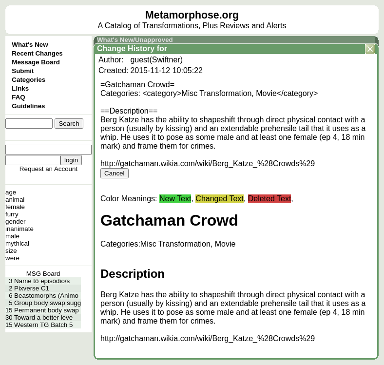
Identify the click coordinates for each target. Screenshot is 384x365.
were (12, 258)
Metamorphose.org (192, 15)
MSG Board (43, 273)
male (12, 236)
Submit (23, 71)
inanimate (19, 228)
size (11, 250)
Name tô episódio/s (42, 281)
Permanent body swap (46, 310)
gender (15, 221)
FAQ (18, 97)
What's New (30, 44)
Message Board (36, 62)
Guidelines (28, 106)
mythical (17, 243)
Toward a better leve (43, 317)
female (15, 207)
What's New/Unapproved (135, 39)
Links (20, 88)
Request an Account (48, 169)
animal (14, 199)
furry (12, 214)
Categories (28, 79)
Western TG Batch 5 (43, 324)
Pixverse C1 (31, 288)
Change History (125, 48)
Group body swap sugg (47, 303)
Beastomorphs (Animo (46, 295)
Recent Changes (37, 53)
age (10, 192)
